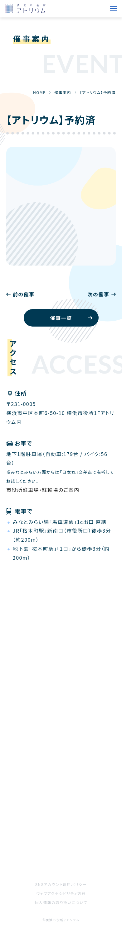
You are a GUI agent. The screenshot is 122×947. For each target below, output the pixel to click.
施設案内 (72, 826)
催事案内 (62, 92)
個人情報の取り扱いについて (61, 902)
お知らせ (71, 809)
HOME (39, 92)
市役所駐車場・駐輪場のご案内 (43, 489)
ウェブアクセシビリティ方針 (61, 893)
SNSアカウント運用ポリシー (61, 884)
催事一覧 (61, 318)
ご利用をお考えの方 (30, 844)
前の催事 (24, 294)
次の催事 (98, 294)
